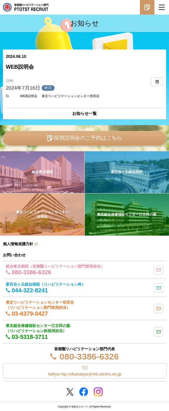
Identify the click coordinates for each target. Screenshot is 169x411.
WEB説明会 (28, 96)
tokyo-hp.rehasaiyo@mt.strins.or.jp (84, 373)
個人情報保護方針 (18, 244)
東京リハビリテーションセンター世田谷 (70, 96)
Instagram (98, 391)
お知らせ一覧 (84, 113)
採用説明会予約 (147, 7)
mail (158, 270)
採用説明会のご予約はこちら (88, 138)
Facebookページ (83, 391)
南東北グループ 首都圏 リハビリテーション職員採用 (25, 7)
